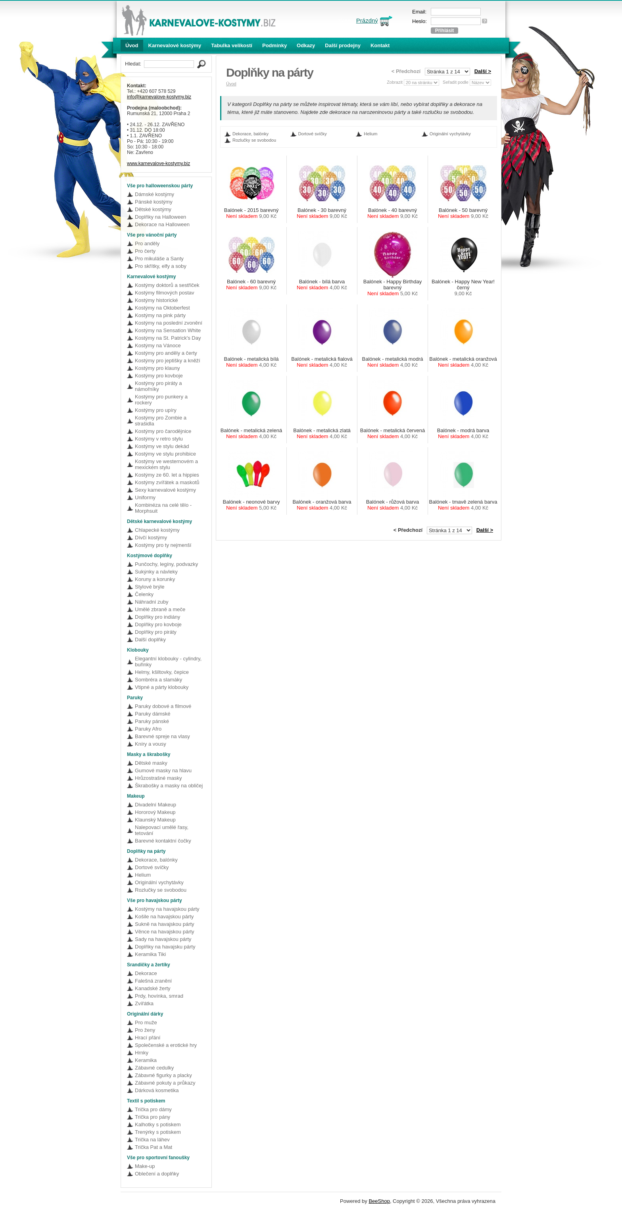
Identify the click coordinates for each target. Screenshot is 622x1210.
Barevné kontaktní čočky (163, 841)
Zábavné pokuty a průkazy (165, 1083)
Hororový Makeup (155, 812)
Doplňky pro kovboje (158, 624)
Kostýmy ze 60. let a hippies (167, 475)
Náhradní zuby (152, 602)
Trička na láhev (152, 1140)
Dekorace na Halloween (162, 224)
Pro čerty (145, 251)
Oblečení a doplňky (157, 1174)
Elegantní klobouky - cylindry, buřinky (168, 662)
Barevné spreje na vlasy (162, 736)
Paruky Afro (148, 729)
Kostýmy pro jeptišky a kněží (167, 361)
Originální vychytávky (159, 882)
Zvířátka (144, 1003)
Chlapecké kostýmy (157, 530)
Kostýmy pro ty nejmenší (163, 545)
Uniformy (145, 497)
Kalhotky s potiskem (158, 1124)
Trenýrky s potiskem (158, 1132)
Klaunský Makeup (155, 820)
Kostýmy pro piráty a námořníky (158, 386)
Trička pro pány (152, 1117)
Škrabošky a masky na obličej (169, 786)
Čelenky (144, 594)
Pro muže (146, 1022)
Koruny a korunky (155, 579)
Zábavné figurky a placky (163, 1075)
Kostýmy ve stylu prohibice (165, 454)
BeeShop (379, 1201)
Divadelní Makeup (155, 805)
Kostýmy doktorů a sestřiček (167, 285)
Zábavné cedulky (154, 1068)
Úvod (131, 45)
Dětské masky (151, 763)
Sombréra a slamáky (158, 680)
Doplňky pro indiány (157, 617)
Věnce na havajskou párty (164, 932)
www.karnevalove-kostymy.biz (158, 163)
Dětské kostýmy (153, 209)
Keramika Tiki (150, 954)
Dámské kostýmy (154, 194)
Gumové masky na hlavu (163, 770)
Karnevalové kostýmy (175, 45)
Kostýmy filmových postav (164, 293)
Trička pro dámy (153, 1109)
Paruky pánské (152, 721)
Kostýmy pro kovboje (159, 376)
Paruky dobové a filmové (163, 706)
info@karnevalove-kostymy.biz (159, 97)
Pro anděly (147, 243)
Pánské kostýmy (154, 202)
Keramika (146, 1060)
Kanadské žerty (153, 988)
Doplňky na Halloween (160, 217)
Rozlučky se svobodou (160, 890)
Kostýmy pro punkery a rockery (161, 400)
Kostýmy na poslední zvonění (168, 323)
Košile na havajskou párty (164, 917)
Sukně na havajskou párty (164, 924)
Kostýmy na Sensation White (168, 330)
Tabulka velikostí (231, 45)
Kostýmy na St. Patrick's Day (168, 338)
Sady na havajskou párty (163, 939)
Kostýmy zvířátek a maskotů (167, 482)
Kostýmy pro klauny (157, 368)
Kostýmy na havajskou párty (167, 909)
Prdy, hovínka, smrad (159, 996)
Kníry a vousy (150, 744)
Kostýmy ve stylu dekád (162, 446)
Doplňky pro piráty (156, 632)
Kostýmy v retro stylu (159, 439)
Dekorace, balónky (156, 860)
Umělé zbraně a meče (160, 609)
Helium (143, 875)
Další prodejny (343, 45)
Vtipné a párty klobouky (161, 687)
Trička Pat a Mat (153, 1147)
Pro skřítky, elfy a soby (160, 266)
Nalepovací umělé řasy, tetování (161, 830)
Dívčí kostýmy (151, 538)
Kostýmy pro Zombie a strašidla (160, 421)
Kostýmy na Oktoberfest (162, 308)
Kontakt (380, 45)
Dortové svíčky (152, 867)
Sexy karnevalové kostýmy (165, 490)
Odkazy (306, 45)
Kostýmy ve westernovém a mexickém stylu (166, 464)
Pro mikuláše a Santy (159, 259)
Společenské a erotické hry (166, 1045)
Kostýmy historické (156, 300)
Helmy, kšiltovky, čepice (162, 672)
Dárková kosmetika (157, 1090)
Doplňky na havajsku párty (165, 947)
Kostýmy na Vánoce (158, 345)
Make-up (145, 1166)
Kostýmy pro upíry (156, 410)
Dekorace (146, 973)
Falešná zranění (153, 981)
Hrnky (141, 1053)
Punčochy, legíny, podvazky (166, 564)
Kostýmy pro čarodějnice (163, 431)
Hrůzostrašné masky (158, 778)
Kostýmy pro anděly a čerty (166, 353)
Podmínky (274, 45)
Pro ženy (145, 1030)
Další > (482, 71)
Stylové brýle (149, 587)
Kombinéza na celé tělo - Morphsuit (163, 508)
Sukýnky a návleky (156, 572)
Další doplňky (150, 640)
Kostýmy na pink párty (160, 315)
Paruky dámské (153, 714)
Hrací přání (147, 1038)
